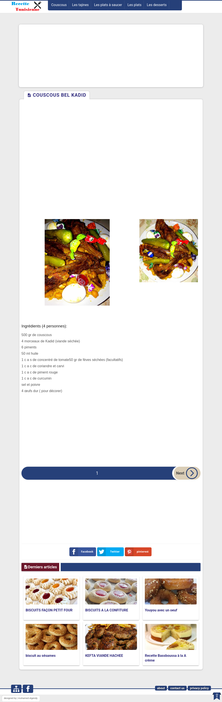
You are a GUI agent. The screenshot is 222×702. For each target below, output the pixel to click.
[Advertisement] (111, 56)
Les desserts (156, 5)
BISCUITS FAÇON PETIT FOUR (49, 610)
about (161, 688)
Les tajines (80, 5)
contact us (177, 688)
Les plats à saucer (108, 5)
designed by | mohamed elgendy (21, 698)
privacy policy (199, 688)
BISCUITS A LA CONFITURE (106, 610)
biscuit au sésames (41, 656)
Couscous (59, 5)
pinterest (138, 552)
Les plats (134, 5)
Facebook (82, 552)
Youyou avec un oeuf (161, 610)
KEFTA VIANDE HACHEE (104, 656)
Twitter (109, 552)
